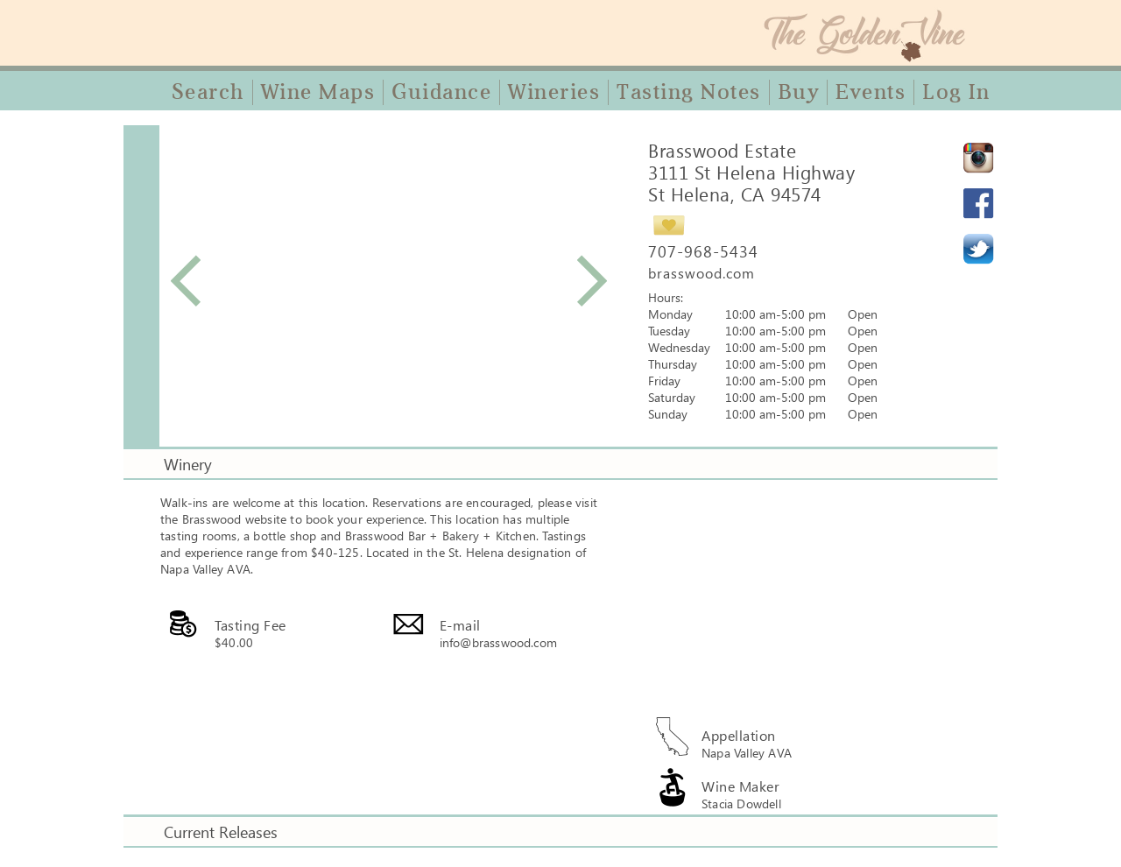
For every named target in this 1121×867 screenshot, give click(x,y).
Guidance (441, 92)
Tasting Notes (689, 92)
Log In (956, 92)
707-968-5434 (703, 251)
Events (870, 92)
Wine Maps (318, 92)
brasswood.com (701, 273)
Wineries (554, 92)
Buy (799, 92)
